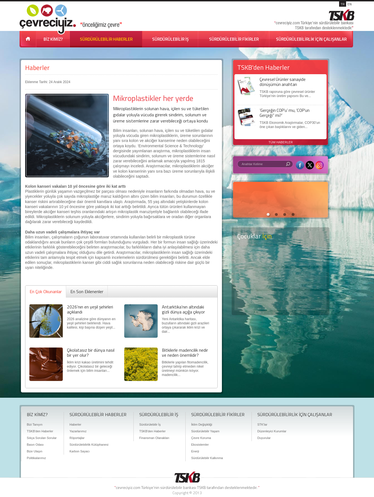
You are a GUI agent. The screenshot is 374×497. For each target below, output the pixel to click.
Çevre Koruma (201, 438)
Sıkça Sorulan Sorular (42, 438)
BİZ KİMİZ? (53, 39)
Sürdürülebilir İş (149, 424)
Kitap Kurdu (280, 300)
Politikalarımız (36, 458)
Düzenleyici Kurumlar (271, 431)
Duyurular (264, 438)
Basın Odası (35, 444)
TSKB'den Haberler (40, 431)
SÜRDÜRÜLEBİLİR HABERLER (106, 39)
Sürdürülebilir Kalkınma (207, 458)
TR (343, 4)
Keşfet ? (280, 256)
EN (349, 4)
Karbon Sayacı (79, 451)
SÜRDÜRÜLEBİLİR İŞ (170, 39)
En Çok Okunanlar (46, 291)
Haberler (37, 68)
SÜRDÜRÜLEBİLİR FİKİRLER (234, 39)
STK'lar (262, 424)
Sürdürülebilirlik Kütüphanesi (88, 444)
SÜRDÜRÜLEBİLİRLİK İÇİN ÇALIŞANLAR (311, 39)
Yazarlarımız (78, 431)
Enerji (195, 451)
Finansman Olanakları (154, 438)
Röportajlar (77, 438)
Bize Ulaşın (34, 451)
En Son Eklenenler (86, 291)
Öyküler (280, 279)
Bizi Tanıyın (34, 424)
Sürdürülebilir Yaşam (205, 431)
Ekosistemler (200, 444)
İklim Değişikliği (201, 424)
